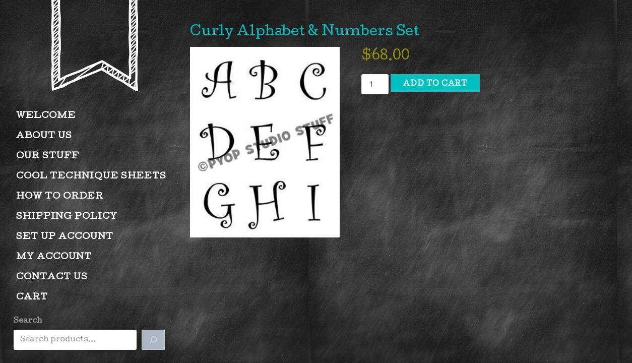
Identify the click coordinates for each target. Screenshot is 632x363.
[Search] (153, 340)
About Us (44, 136)
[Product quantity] (375, 84)
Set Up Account (64, 237)
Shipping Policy (66, 217)
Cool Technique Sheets (91, 176)
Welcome (46, 116)
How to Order (59, 197)
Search (28, 321)
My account (54, 257)
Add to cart (435, 84)
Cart (32, 297)
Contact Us (52, 277)
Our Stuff (47, 156)
